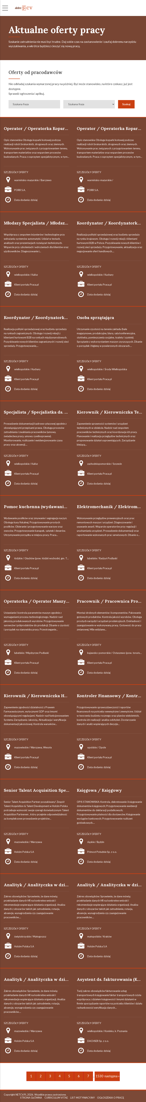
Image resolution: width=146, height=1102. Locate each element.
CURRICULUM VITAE (56, 1097)
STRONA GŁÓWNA (31, 1097)
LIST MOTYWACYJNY (82, 1097)
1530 (99, 1076)
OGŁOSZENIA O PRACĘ (110, 1097)
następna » (112, 1076)
